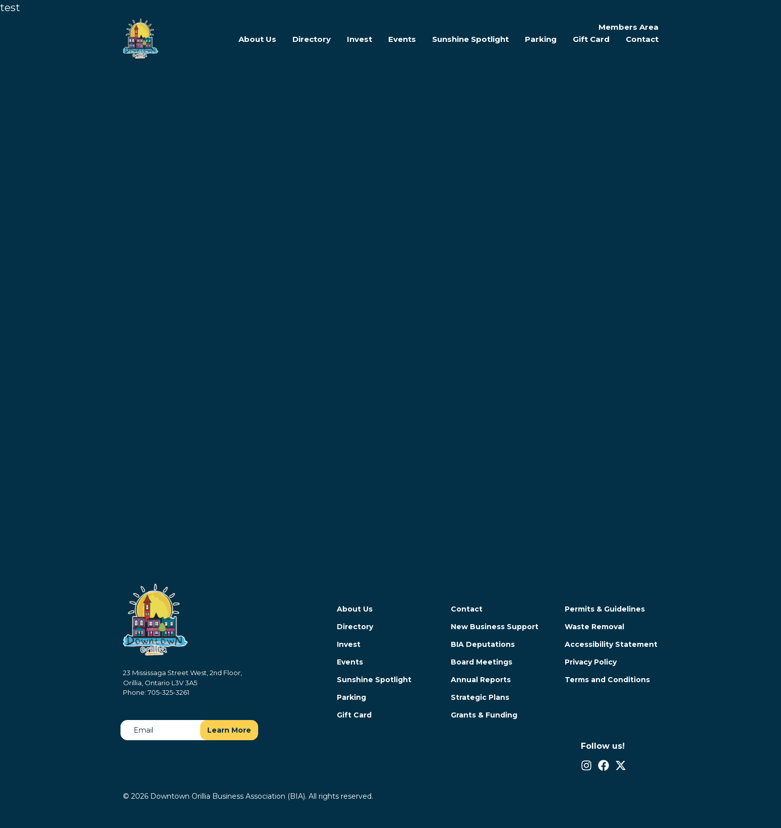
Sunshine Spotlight (470, 39)
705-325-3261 (168, 692)
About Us (257, 39)
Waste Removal (594, 626)
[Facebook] (603, 765)
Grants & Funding (484, 715)
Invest (359, 39)
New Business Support (494, 626)
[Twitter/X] (620, 765)
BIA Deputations (483, 644)
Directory (311, 39)
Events (402, 39)
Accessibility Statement (611, 644)
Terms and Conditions (607, 679)
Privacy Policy (591, 662)
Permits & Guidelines (605, 609)
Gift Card (591, 39)
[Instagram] (586, 765)
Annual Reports (481, 679)
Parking (541, 39)
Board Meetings (481, 662)
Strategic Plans (480, 697)
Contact (642, 39)
